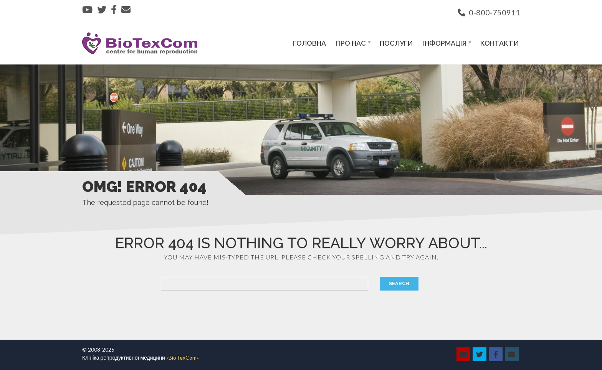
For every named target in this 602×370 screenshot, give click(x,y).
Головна (309, 43)
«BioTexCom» (182, 357)
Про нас (351, 43)
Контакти (499, 43)
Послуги (396, 43)
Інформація (444, 43)
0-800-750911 (489, 12)
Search (399, 283)
